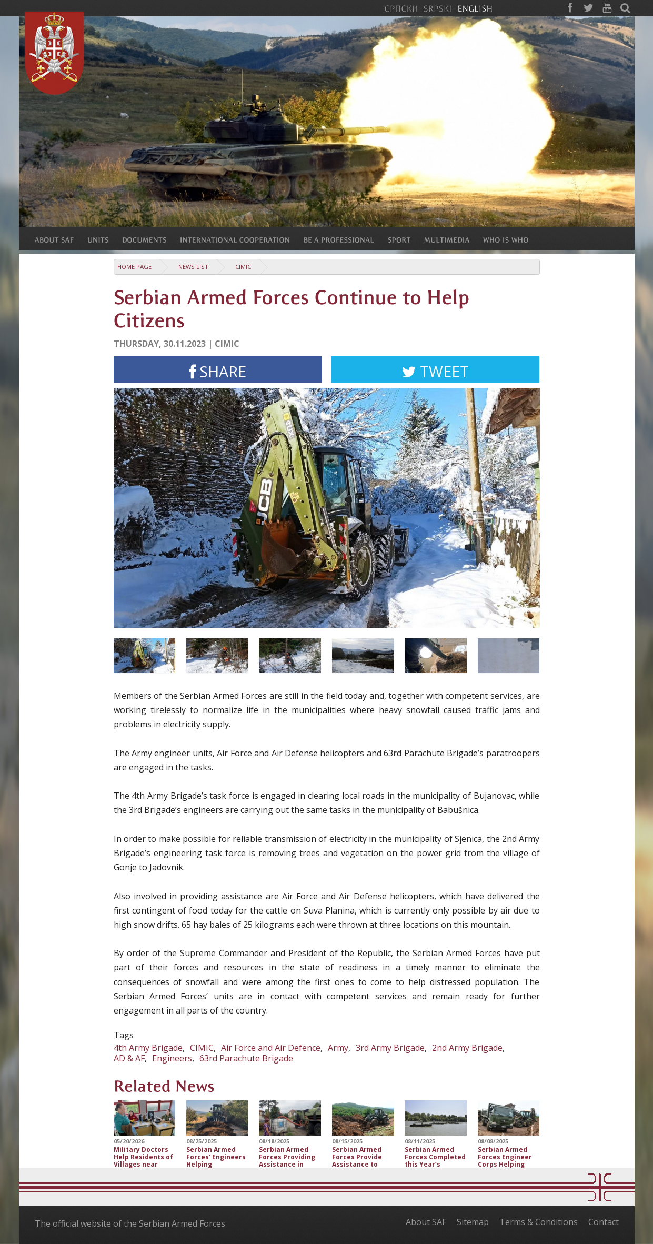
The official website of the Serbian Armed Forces (130, 1223)
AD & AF (129, 1058)
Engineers (172, 1058)
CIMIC (243, 266)
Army (338, 1048)
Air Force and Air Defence (270, 1048)
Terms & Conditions (538, 1222)
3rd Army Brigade (390, 1048)
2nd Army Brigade (467, 1048)
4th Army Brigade (148, 1048)
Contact (603, 1222)
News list (193, 266)
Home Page (134, 266)
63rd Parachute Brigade (246, 1058)
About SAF (426, 1222)
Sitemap (473, 1222)
